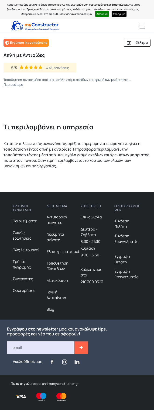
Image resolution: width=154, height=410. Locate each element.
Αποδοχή (102, 14)
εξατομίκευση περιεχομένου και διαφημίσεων (99, 4)
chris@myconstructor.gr (60, 383)
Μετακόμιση (57, 280)
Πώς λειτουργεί (26, 249)
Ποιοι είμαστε (25, 221)
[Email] (41, 347)
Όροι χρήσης (24, 290)
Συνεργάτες (23, 278)
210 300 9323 (92, 281)
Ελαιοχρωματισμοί (63, 251)
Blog (50, 309)
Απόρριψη (119, 14)
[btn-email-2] (81, 347)
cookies (56, 4)
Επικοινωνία (91, 217)
